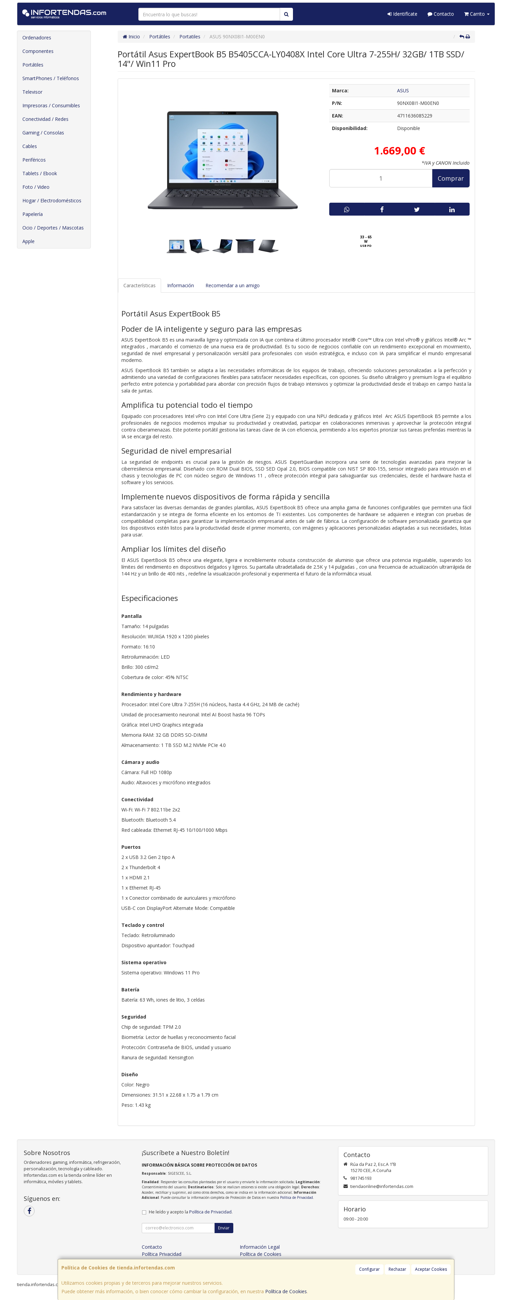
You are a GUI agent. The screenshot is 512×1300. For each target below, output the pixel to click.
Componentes (38, 51)
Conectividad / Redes (45, 119)
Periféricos (34, 160)
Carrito (477, 14)
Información (180, 285)
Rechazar (397, 1269)
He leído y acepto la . (191, 1212)
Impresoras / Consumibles (51, 105)
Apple (28, 241)
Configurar (369, 1269)
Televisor (32, 92)
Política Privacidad (161, 1254)
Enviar (224, 1228)
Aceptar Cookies (431, 1269)
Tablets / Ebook (39, 173)
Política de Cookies (286, 1291)
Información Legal (260, 1247)
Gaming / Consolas (43, 132)
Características (139, 285)
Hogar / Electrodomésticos (51, 200)
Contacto (441, 14)
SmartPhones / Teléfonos (50, 78)
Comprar (451, 178)
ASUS (403, 90)
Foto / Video (36, 187)
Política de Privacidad (296, 1197)
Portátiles (32, 64)
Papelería (32, 214)
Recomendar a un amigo (232, 285)
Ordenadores (36, 37)
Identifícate (402, 14)
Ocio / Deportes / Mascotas (53, 227)
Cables (29, 146)
